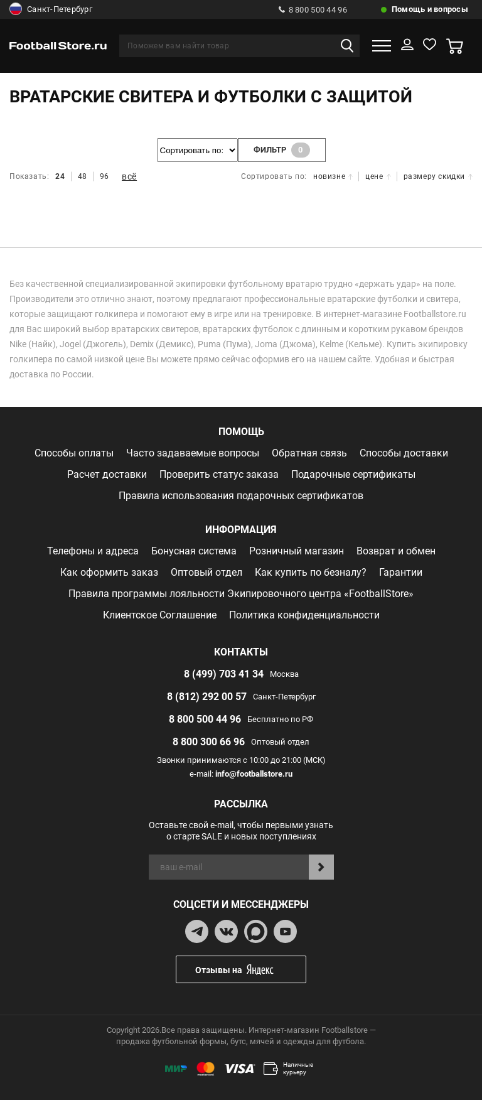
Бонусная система (194, 551)
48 (82, 176)
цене (377, 176)
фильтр (282, 150)
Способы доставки (404, 453)
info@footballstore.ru (253, 774)
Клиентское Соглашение (160, 615)
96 (104, 176)
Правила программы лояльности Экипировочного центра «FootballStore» (241, 594)
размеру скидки (438, 176)
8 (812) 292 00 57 (207, 697)
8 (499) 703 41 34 (224, 674)
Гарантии (400, 572)
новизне (333, 176)
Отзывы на (250, 970)
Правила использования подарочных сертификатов (241, 496)
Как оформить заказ (109, 572)
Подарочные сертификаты (353, 474)
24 (60, 176)
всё (129, 176)
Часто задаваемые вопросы (192, 453)
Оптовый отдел (206, 572)
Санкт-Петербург (50, 9)
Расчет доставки (107, 474)
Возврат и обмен (396, 551)
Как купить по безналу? (311, 572)
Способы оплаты (74, 453)
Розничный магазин (296, 551)
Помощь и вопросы (430, 9)
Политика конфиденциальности (304, 615)
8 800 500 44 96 (313, 9)
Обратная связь (309, 453)
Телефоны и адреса (93, 551)
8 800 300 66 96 (209, 742)
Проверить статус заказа (219, 474)
